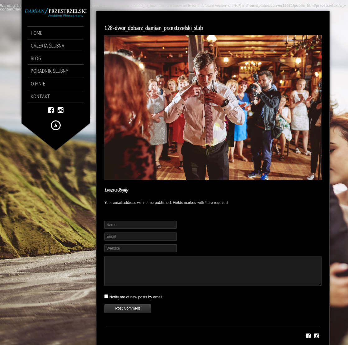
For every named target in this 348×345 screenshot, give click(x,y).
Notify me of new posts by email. (136, 297)
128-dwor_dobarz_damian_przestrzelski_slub (153, 28)
